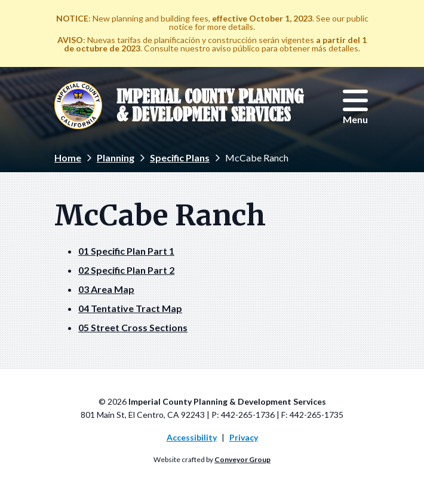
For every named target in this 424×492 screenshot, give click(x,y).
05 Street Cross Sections (133, 327)
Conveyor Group (242, 459)
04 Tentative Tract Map (130, 308)
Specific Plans (180, 157)
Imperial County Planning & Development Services (209, 105)
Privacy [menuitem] (243, 437)
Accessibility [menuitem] (192, 437)
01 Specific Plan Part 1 (126, 250)
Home (67, 157)
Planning (115, 157)
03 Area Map (106, 289)
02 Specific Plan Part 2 (126, 270)
